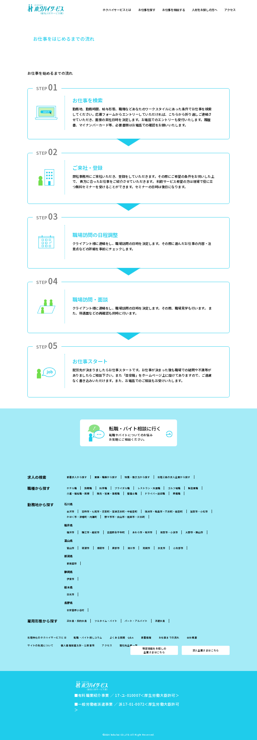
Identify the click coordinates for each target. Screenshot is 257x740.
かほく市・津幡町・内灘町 (82, 516)
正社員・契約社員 (77, 620)
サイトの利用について (40, 645)
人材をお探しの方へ (208, 11)
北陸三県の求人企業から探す (173, 477)
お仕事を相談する (176, 11)
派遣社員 (160, 620)
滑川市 (131, 548)
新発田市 (72, 563)
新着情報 (146, 637)
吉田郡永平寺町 (116, 532)
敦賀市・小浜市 (169, 532)
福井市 (70, 532)
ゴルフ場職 (174, 488)
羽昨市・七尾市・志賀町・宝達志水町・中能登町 (109, 511)
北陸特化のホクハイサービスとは (46, 637)
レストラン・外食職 (149, 488)
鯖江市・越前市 (91, 532)
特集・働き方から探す (137, 477)
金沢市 (70, 511)
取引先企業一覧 (129, 645)
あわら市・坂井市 (142, 532)
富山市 (70, 548)
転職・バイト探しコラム (88, 637)
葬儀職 (176, 493)
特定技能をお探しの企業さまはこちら (154, 650)
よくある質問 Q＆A (122, 637)
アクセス (235, 11)
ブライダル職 (122, 488)
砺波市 (85, 548)
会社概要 (192, 637)
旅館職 (88, 488)
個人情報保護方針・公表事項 (77, 645)
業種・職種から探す (105, 477)
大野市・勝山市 (194, 532)
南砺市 (101, 548)
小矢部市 (178, 548)
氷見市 (161, 548)
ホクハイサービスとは (118, 11)
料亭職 (103, 488)
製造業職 (193, 488)
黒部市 (116, 548)
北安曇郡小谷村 (75, 610)
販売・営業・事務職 (108, 493)
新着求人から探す (77, 477)
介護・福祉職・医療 (78, 493)
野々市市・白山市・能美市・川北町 (125, 516)
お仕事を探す (148, 11)
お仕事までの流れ (169, 637)
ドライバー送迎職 (155, 493)
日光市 (70, 594)
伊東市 (70, 579)
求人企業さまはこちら (205, 650)
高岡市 (146, 548)
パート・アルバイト (136, 620)
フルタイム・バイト (105, 620)
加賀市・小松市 (199, 511)
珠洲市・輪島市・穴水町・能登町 (164, 511)
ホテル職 (72, 488)
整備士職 (132, 493)
